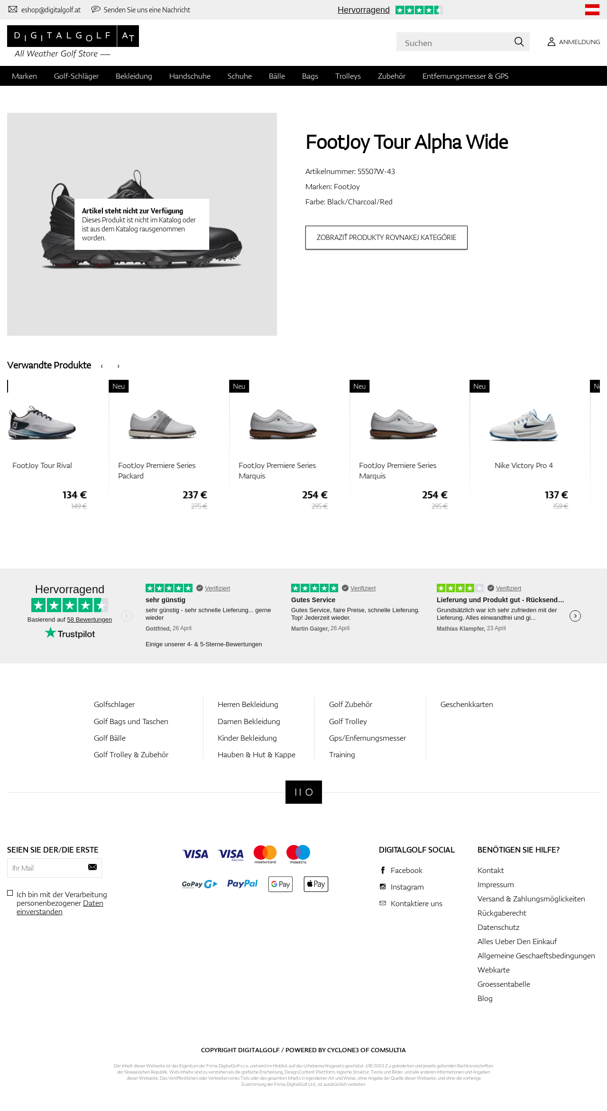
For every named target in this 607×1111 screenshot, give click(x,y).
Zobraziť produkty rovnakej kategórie (386, 237)
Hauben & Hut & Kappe (256, 754)
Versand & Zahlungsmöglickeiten (531, 898)
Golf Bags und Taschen (131, 721)
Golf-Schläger (76, 76)
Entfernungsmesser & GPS (466, 76)
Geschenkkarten (467, 704)
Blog (485, 998)
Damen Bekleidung (249, 721)
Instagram (407, 886)
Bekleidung (134, 76)
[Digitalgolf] (303, 792)
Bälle (277, 76)
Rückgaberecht (502, 913)
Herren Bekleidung (248, 704)
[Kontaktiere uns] (44, 9)
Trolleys (348, 76)
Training (342, 754)
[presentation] (102, 365)
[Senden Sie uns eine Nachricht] (140, 9)
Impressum (496, 884)
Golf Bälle (110, 738)
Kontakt (491, 870)
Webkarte (494, 969)
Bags (310, 76)
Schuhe (240, 76)
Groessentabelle (504, 984)
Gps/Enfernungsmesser (367, 738)
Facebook (407, 870)
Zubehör (391, 76)
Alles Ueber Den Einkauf (517, 941)
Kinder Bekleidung (247, 738)
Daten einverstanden (60, 907)
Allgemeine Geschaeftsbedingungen (536, 955)
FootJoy (347, 186)
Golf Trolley (348, 721)
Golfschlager (114, 704)
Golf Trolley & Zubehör (131, 754)
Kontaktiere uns (416, 903)
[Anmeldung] (572, 41)
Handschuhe (190, 76)
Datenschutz (498, 927)
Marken (24, 76)
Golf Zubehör (350, 704)
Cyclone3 (343, 1050)
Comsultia (388, 1050)
